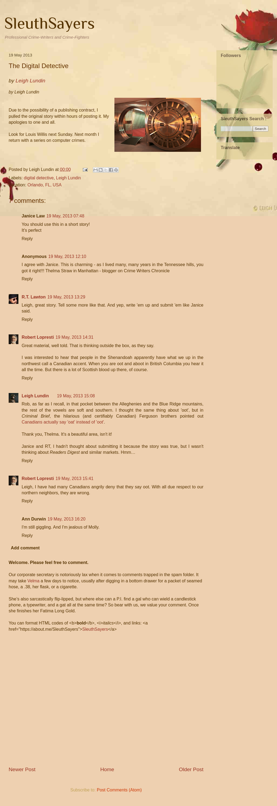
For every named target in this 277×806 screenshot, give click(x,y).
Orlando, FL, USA (44, 185)
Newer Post (22, 769)
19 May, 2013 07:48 (65, 216)
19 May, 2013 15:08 (76, 396)
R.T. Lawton (34, 297)
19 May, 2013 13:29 (66, 297)
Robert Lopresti (38, 337)
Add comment (25, 548)
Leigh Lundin (68, 178)
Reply (27, 238)
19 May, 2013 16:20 (66, 519)
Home (107, 769)
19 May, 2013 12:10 (67, 256)
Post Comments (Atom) (119, 790)
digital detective (39, 178)
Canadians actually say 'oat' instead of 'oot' (63, 422)
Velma (33, 581)
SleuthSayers (49, 23)
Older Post (191, 769)
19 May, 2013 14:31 (74, 337)
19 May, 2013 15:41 (74, 478)
